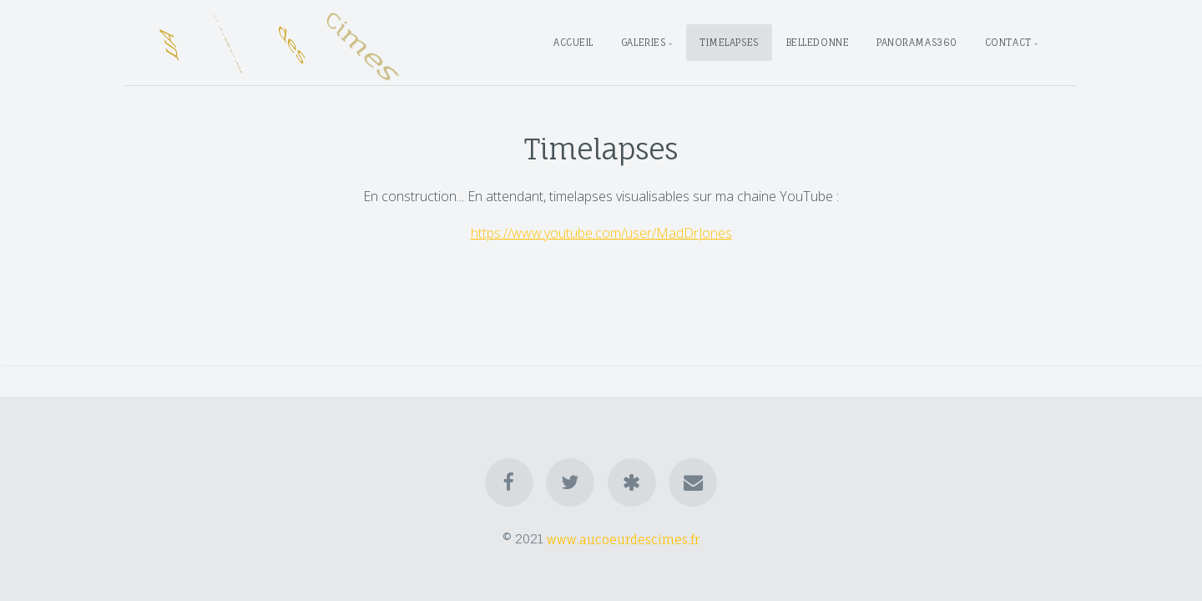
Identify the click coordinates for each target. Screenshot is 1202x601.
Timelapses (729, 42)
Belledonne (818, 42)
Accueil (573, 42)
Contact (1008, 42)
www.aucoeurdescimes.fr (623, 539)
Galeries (643, 42)
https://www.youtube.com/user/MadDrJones (601, 233)
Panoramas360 (916, 42)
